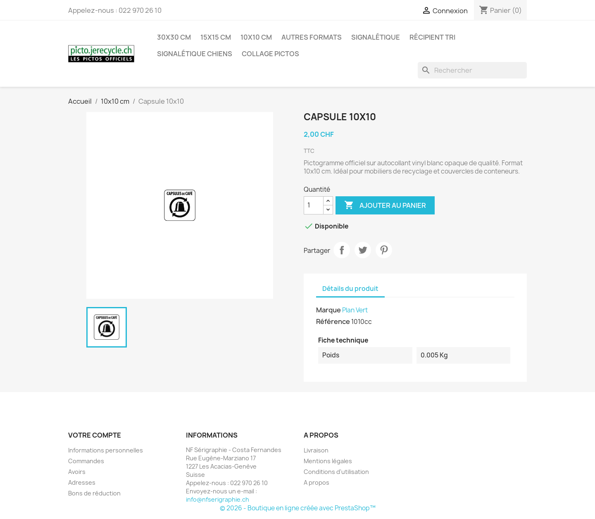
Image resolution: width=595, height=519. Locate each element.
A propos (316, 482)
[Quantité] (314, 205)
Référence (333, 321)
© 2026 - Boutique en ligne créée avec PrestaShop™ (298, 508)
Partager (341, 250)
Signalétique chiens (194, 53)
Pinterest (384, 250)
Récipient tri (432, 37)
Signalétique (375, 37)
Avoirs (77, 472)
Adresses (81, 482)
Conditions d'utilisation (336, 472)
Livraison (316, 450)
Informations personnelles (105, 450)
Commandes (86, 461)
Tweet (363, 250)
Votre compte (94, 435)
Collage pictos (270, 53)
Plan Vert (355, 310)
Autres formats (311, 37)
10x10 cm (256, 37)
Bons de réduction (94, 493)
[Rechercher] (472, 70)
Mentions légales (328, 461)
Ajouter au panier (385, 205)
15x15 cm (215, 37)
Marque (328, 310)
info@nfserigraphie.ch (217, 499)
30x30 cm (174, 37)
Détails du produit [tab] (350, 288)
